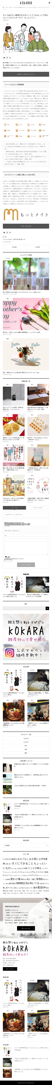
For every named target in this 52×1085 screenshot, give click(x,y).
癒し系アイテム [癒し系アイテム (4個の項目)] (8, 888)
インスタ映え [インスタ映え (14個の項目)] (35, 868)
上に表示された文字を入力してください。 (14, 558)
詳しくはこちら (26, 928)
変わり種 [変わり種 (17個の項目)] (15, 879)
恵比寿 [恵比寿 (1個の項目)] (7, 883)
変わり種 (16, 239)
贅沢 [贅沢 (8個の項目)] (35, 888)
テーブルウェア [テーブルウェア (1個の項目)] (15, 875)
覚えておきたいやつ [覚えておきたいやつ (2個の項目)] (27, 888)
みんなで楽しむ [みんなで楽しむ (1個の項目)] (14, 868)
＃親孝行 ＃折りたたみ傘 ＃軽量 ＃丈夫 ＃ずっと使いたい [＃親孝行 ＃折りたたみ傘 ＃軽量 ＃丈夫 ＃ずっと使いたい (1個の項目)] (23, 890)
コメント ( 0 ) (14, 507)
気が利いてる (22, 239)
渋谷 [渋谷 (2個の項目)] (41, 883)
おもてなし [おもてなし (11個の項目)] (23, 859)
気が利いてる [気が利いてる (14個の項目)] (32, 883)
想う (6, 236)
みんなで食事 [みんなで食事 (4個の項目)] (22, 868)
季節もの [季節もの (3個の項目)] (24, 879)
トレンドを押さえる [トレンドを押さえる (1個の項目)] (23, 875)
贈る (26, 753)
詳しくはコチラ (10, 969)
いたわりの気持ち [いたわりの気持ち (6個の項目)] (10, 859)
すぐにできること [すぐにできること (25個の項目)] (22, 863)
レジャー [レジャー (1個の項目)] (41, 875)
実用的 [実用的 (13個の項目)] (39, 879)
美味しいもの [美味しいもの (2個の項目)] (17, 888)
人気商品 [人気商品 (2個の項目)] (7, 879)
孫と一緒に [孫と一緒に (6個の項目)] (31, 879)
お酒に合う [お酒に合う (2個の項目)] (8, 864)
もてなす (26, 742)
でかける (26, 738)
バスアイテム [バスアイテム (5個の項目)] (33, 875)
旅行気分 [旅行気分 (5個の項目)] (12, 883)
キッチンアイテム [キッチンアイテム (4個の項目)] (18, 872)
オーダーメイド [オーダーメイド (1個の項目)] (8, 872)
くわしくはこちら (26, 226)
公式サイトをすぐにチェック (26, 74)
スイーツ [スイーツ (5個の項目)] (8, 875)
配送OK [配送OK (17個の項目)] (42, 887)
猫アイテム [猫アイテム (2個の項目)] (46, 883)
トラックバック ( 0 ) (37, 507)
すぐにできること (9, 239)
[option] (14, 587)
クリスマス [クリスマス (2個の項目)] (27, 872)
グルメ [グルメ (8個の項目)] (34, 872)
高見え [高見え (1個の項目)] (7, 890)
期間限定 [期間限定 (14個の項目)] (20, 883)
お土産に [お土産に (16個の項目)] (34, 859)
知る (26, 749)
